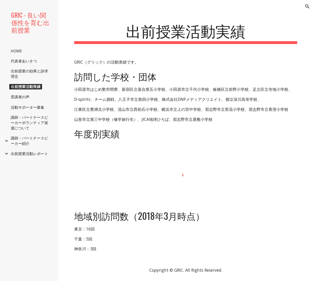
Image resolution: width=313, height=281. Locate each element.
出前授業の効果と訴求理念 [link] (29, 73)
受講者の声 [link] (20, 96)
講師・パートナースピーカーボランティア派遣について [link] (29, 123)
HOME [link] (16, 51)
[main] (185, 33)
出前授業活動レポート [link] (29, 153)
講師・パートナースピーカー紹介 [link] (29, 140)
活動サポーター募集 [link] (27, 107)
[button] (307, 6)
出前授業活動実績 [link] (26, 86)
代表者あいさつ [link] (24, 61)
